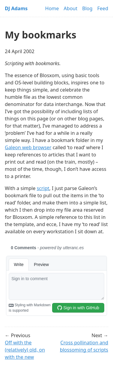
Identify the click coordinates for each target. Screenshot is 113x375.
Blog (87, 8)
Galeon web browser (28, 147)
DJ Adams (16, 8)
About (70, 8)
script (43, 188)
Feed (102, 8)
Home (52, 8)
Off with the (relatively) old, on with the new (25, 349)
